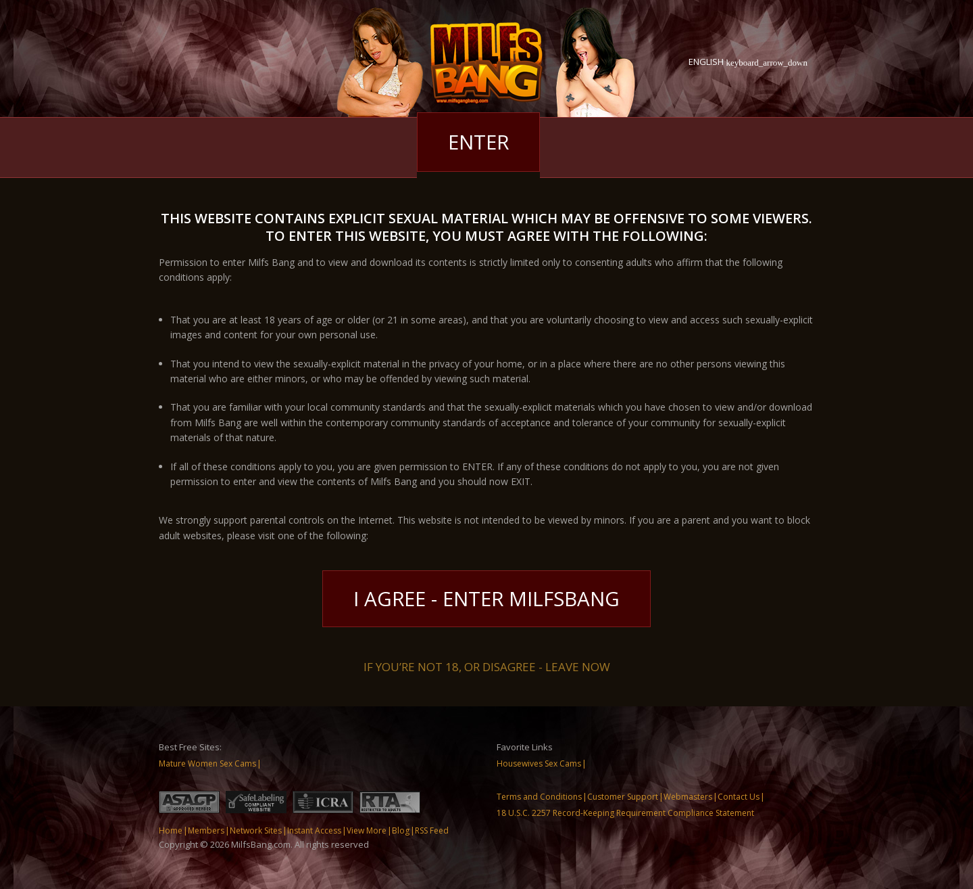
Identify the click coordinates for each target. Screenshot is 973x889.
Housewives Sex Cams (539, 763)
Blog (400, 830)
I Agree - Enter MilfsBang (487, 598)
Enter (478, 142)
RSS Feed (432, 830)
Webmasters (688, 796)
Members (206, 830)
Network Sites (256, 830)
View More (366, 830)
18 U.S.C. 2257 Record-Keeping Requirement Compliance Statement (625, 813)
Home (170, 830)
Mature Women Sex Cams (207, 763)
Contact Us (738, 796)
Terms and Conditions (539, 796)
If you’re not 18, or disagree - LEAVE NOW (487, 666)
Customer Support (622, 796)
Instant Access (314, 830)
